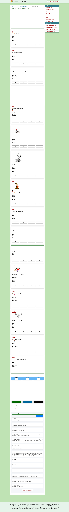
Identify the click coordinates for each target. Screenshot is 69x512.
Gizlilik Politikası (40, 504)
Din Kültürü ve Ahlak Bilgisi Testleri (51, 16)
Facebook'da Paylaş (27, 401)
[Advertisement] (27, 18)
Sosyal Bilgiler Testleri (50, 19)
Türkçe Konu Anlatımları (50, 31)
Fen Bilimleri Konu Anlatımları (51, 27)
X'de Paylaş (36, 401)
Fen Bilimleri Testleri (50, 9)
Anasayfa (33, 502)
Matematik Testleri (49, 7)
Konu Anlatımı (55, 1)
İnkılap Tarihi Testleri (50, 21)
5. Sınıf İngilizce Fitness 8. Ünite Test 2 (19, 408)
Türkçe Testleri (49, 13)
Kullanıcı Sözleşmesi (33, 504)
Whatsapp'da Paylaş (16, 401)
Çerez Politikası (47, 504)
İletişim (36, 502)
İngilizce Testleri (49, 11)
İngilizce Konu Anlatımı (50, 29)
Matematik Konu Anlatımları (51, 25)
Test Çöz (49, 1)
